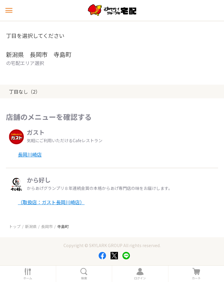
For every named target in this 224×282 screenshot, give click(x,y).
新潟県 (31, 226)
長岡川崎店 (30, 154)
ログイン (140, 278)
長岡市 (47, 226)
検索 (84, 278)
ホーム (27, 278)
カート (196, 278)
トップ (15, 226)
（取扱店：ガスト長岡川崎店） (51, 202)
